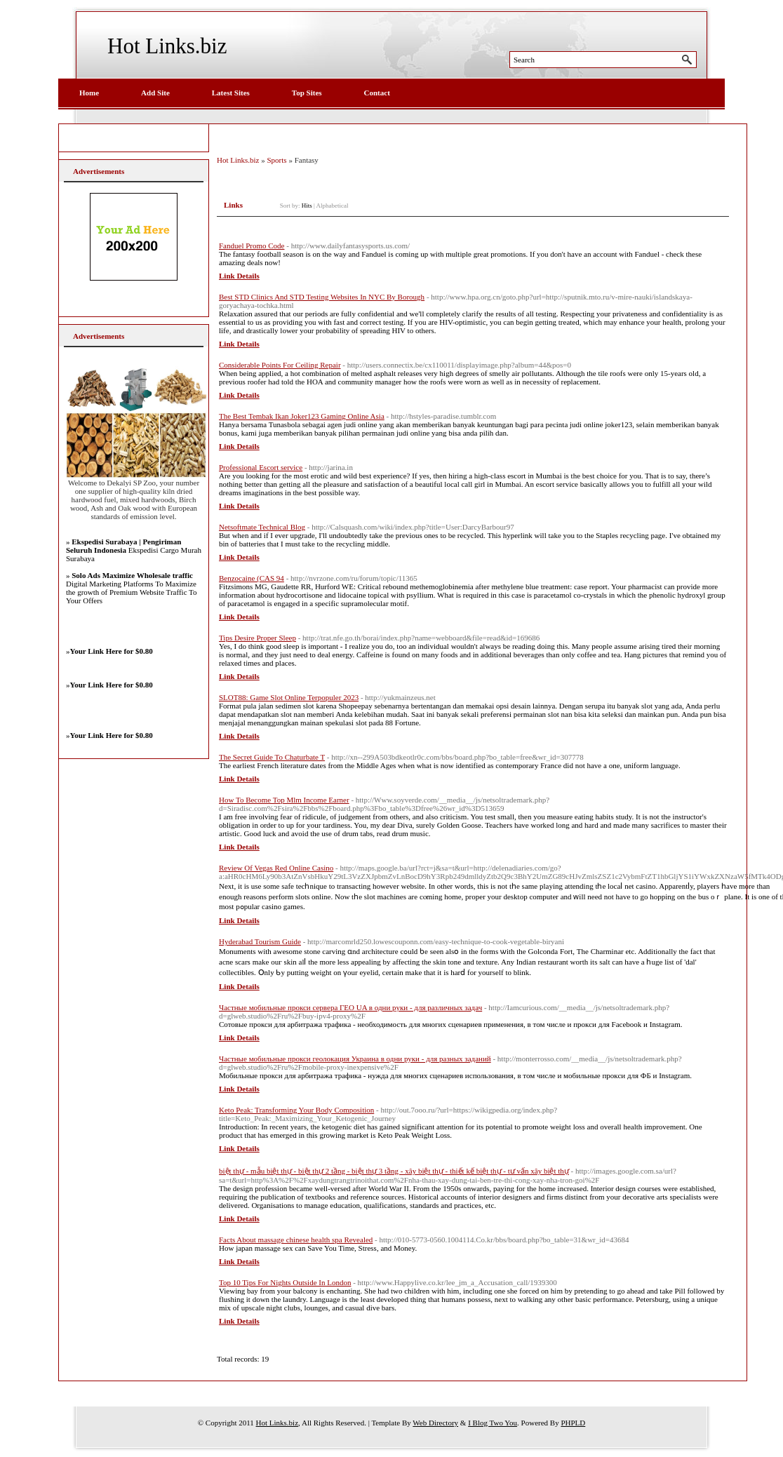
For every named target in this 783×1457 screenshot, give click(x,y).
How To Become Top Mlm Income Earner (284, 799)
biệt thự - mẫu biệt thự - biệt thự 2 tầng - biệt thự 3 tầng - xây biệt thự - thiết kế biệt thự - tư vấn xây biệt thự (394, 1171)
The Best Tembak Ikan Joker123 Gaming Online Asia (301, 416)
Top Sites (307, 92)
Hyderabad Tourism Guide (260, 941)
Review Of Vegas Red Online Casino (276, 868)
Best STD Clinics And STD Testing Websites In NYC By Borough (321, 297)
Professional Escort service (260, 467)
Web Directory (435, 1422)
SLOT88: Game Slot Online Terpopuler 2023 (289, 697)
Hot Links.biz (167, 46)
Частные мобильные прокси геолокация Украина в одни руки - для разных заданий (355, 1058)
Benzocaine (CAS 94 (251, 578)
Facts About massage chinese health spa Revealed (296, 1239)
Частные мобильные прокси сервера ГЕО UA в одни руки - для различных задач (350, 1007)
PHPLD (573, 1422)
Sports (277, 160)
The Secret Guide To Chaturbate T (272, 757)
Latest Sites (231, 92)
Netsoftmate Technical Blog (262, 527)
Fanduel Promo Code (252, 245)
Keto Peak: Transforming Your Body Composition (296, 1110)
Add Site (155, 92)
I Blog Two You (492, 1422)
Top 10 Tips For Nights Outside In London (285, 1282)
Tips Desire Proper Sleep (257, 637)
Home (89, 92)
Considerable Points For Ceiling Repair (280, 365)
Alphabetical (332, 205)
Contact (377, 92)
